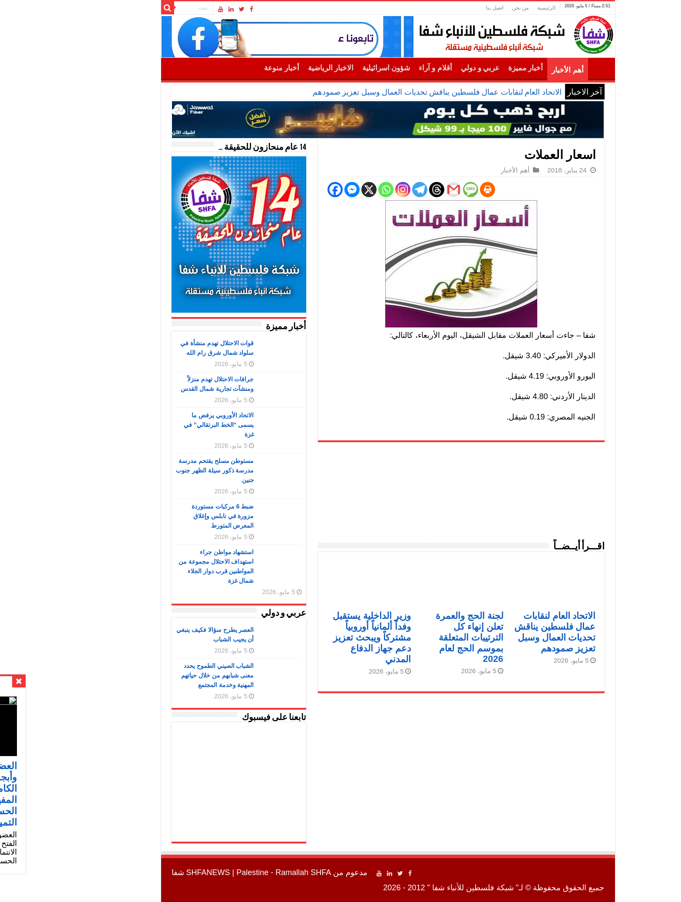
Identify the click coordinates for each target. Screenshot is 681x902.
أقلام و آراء (388, 68)
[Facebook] (287, 189)
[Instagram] (355, 189)
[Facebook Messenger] (304, 189)
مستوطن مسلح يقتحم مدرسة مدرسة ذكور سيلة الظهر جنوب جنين (168, 470)
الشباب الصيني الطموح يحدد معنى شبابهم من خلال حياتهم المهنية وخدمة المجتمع (170, 675)
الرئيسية (499, 8)
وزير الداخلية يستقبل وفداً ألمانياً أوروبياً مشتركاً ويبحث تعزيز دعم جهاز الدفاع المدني (324, 637)
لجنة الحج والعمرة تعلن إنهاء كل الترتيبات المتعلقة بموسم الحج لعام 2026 (422, 637)
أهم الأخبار (520, 70)
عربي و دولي (433, 68)
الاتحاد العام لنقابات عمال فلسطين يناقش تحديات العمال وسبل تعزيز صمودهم (389, 92)
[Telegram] (372, 189)
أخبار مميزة (478, 68)
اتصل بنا (447, 8)
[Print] (440, 189)
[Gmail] (406, 189)
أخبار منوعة (234, 68)
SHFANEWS (161, 872)
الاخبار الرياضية (283, 68)
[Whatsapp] (338, 189)
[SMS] (423, 189)
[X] (321, 189)
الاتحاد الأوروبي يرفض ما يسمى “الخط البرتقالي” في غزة (171, 425)
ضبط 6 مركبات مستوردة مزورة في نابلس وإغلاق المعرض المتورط (175, 516)
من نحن (473, 8)
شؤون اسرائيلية (339, 68)
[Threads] (389, 189)
